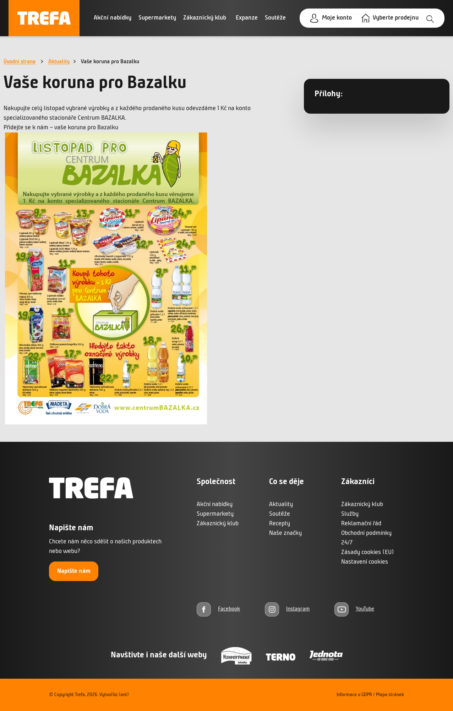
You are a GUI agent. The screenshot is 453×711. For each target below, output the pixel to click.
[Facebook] (218, 609)
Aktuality (59, 62)
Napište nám (74, 571)
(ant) (124, 695)
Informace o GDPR (354, 695)
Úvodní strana (20, 62)
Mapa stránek (390, 695)
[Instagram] (287, 609)
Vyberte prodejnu (396, 18)
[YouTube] (354, 609)
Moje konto (337, 18)
